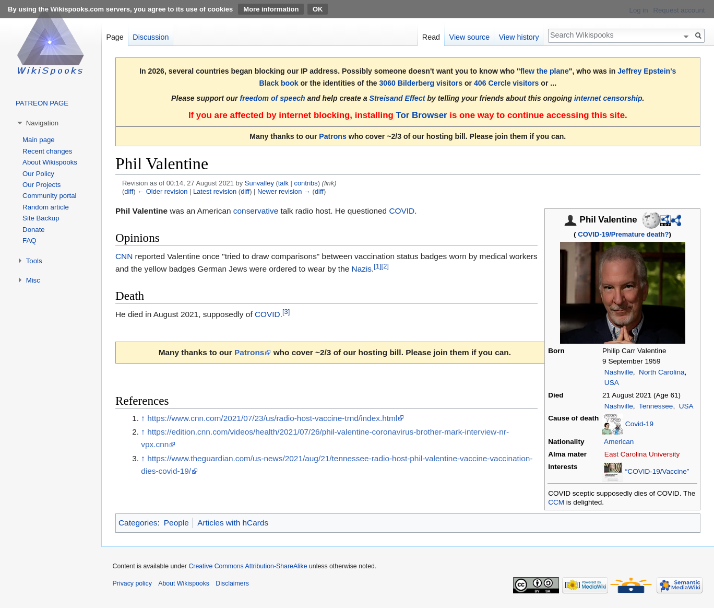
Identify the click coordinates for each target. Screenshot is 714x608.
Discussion (151, 37)
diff (128, 191)
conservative (255, 210)
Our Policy (38, 174)
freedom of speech (272, 98)
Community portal (49, 196)
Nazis (362, 268)
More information (271, 9)
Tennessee (656, 406)
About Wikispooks (49, 162)
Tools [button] (34, 261)
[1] (377, 266)
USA (611, 383)
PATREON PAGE (42, 103)
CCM (556, 502)
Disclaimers (232, 583)
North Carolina (661, 372)
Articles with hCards (232, 522)
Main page (38, 140)
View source (469, 37)
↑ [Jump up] (143, 418)
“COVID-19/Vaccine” (657, 471)
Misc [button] (33, 280)
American (619, 442)
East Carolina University (642, 454)
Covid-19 (639, 423)
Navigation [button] (42, 123)
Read (431, 37)
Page (114, 37)
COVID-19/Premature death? (623, 234)
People (176, 522)
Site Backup (40, 218)
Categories (137, 522)
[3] (286, 311)
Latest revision (214, 191)
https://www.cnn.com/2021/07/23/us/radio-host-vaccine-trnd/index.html (272, 418)
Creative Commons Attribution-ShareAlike (247, 566)
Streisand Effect (397, 98)
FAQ (29, 240)
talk (283, 183)
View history (519, 37)
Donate (33, 229)
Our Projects (41, 185)
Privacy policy (132, 583)
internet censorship (608, 98)
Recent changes (47, 151)
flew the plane (544, 71)
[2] (385, 266)
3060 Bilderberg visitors (420, 83)
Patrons (332, 136)
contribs (305, 183)
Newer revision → (284, 191)
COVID (401, 210)
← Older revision (162, 191)
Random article (45, 207)
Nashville (618, 372)
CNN (124, 256)
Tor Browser (421, 115)
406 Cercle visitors (506, 83)
